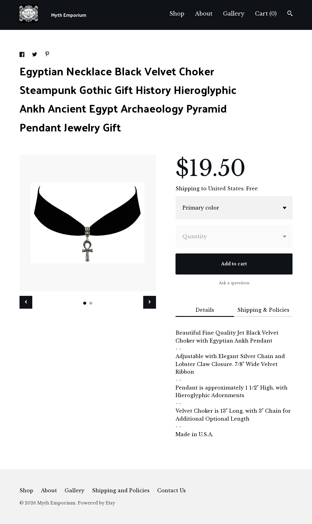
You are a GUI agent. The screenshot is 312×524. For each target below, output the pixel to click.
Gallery (233, 13)
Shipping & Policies (263, 310)
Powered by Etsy (96, 503)
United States (225, 188)
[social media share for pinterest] (47, 55)
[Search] (289, 14)
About (203, 13)
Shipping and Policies (121, 490)
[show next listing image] (149, 302)
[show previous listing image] (26, 302)
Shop (176, 13)
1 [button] (84, 303)
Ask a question (234, 282)
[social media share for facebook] (23, 55)
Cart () (266, 13)
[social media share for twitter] (35, 55)
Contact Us (171, 490)
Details (204, 310)
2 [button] (90, 303)
